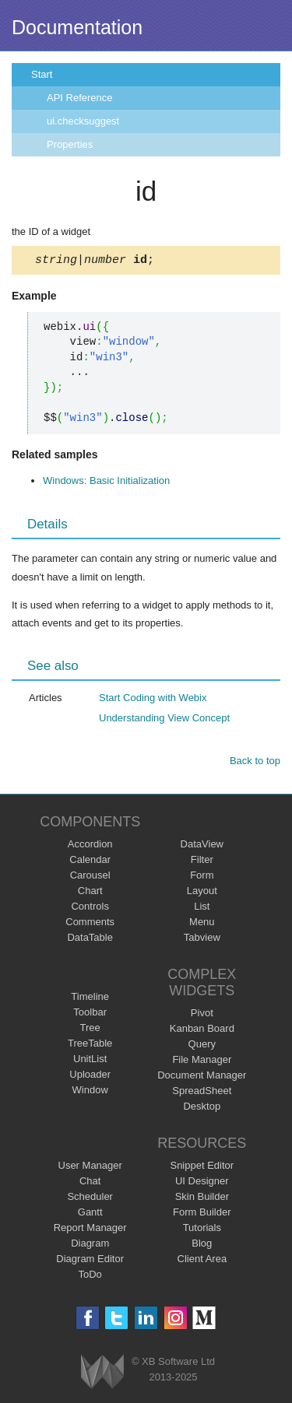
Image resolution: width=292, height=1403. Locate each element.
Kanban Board (202, 1030)
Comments (89, 924)
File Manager (201, 1062)
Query (202, 1046)
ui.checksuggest (83, 121)
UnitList (90, 1061)
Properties (70, 144)
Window (90, 1092)
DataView (202, 846)
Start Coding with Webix (153, 700)
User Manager (90, 1167)
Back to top (255, 763)
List (201, 908)
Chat (89, 1183)
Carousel (90, 877)
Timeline (90, 999)
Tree (90, 1030)
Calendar (90, 862)
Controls (89, 908)
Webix (102, 1373)
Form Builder (201, 1214)
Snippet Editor (202, 1167)
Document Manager (201, 1077)
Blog (202, 1245)
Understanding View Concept (164, 720)
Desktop (201, 1108)
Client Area (202, 1261)
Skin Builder (202, 1199)
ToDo (90, 1276)
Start (41, 74)
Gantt (90, 1214)
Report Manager (90, 1230)
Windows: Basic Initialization (106, 483)
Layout (202, 893)
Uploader (90, 1076)
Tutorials (202, 1230)
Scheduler (90, 1199)
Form (201, 877)
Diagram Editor (90, 1261)
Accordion (90, 846)
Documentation (77, 27)
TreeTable (90, 1045)
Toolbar (90, 1014)
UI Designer (202, 1183)
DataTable (90, 939)
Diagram (90, 1245)
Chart (90, 893)
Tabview (202, 939)
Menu (202, 924)
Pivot (202, 1015)
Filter (202, 862)
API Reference (80, 97)
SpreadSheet (201, 1093)
